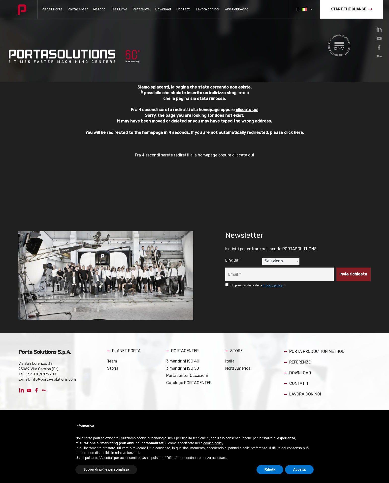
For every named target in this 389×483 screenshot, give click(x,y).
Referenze (141, 9)
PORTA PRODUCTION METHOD (314, 351)
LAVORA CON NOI (302, 394)
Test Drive (119, 9)
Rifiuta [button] (269, 469)
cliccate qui (246, 109)
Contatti (183, 9)
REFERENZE (297, 362)
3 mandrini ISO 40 (182, 361)
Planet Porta (52, 9)
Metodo (99, 9)
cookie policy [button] (213, 443)
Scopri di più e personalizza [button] (106, 469)
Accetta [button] (299, 469)
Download (163, 9)
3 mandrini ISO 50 (182, 368)
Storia (112, 368)
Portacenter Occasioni (187, 375)
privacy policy (273, 285)
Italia (229, 361)
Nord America (238, 368)
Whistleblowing (236, 9)
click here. (294, 132)
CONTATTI (296, 383)
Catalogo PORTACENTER (189, 382)
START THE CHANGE (351, 9)
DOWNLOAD (297, 372)
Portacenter (78, 9)
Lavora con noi (207, 9)
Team (112, 361)
